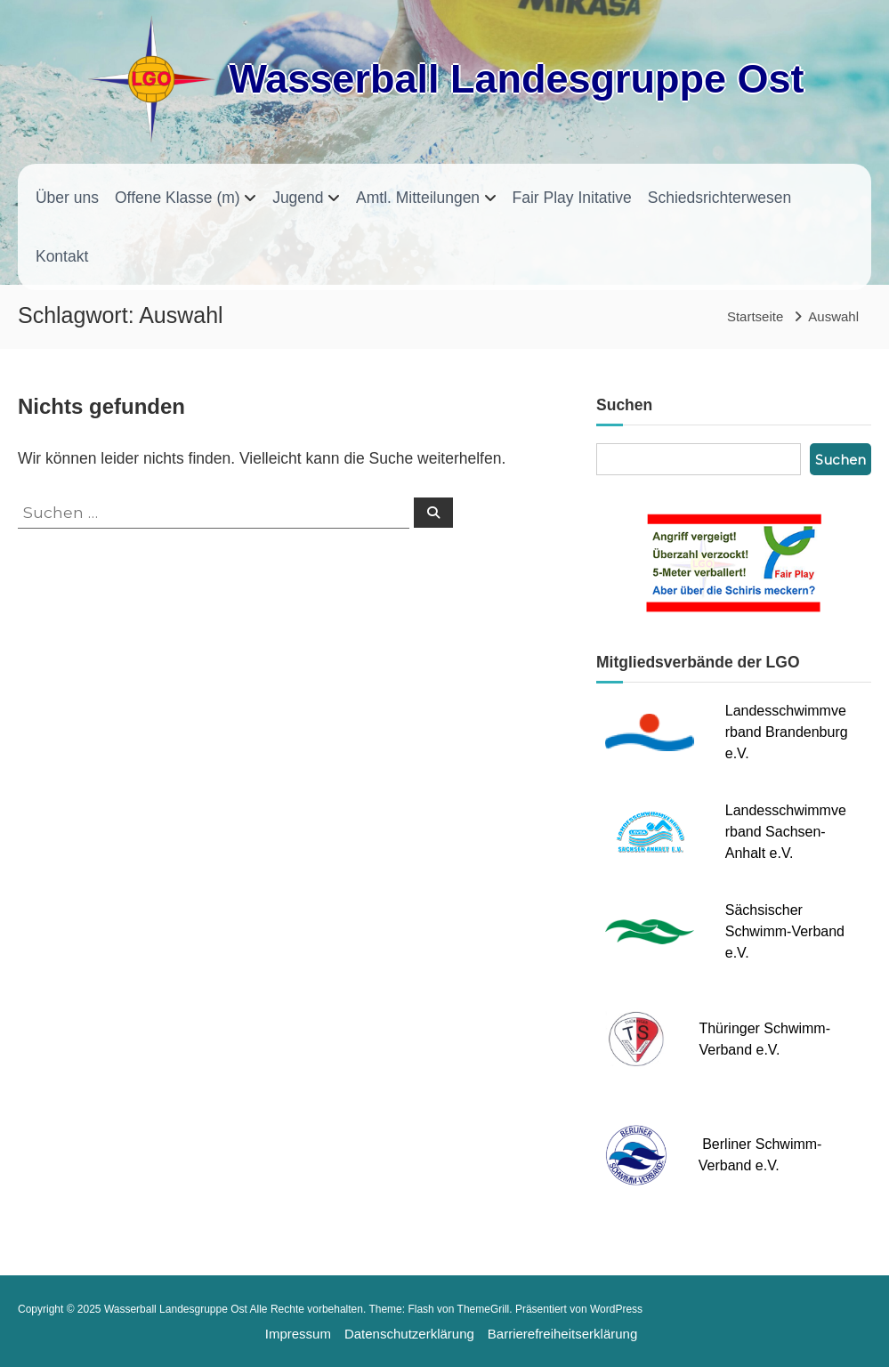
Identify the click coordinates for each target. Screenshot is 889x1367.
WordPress (616, 1309)
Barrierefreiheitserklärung (562, 1333)
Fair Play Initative (572, 197)
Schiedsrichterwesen (719, 197)
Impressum (298, 1333)
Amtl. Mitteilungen (418, 197)
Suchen (840, 459)
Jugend (297, 197)
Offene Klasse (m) (177, 197)
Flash (420, 1309)
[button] (26, 1340)
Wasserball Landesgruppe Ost (516, 78)
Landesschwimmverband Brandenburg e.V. (786, 732)
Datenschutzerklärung (409, 1333)
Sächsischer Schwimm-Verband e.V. (785, 931)
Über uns (67, 197)
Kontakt (62, 256)
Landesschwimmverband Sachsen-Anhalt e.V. (785, 832)
